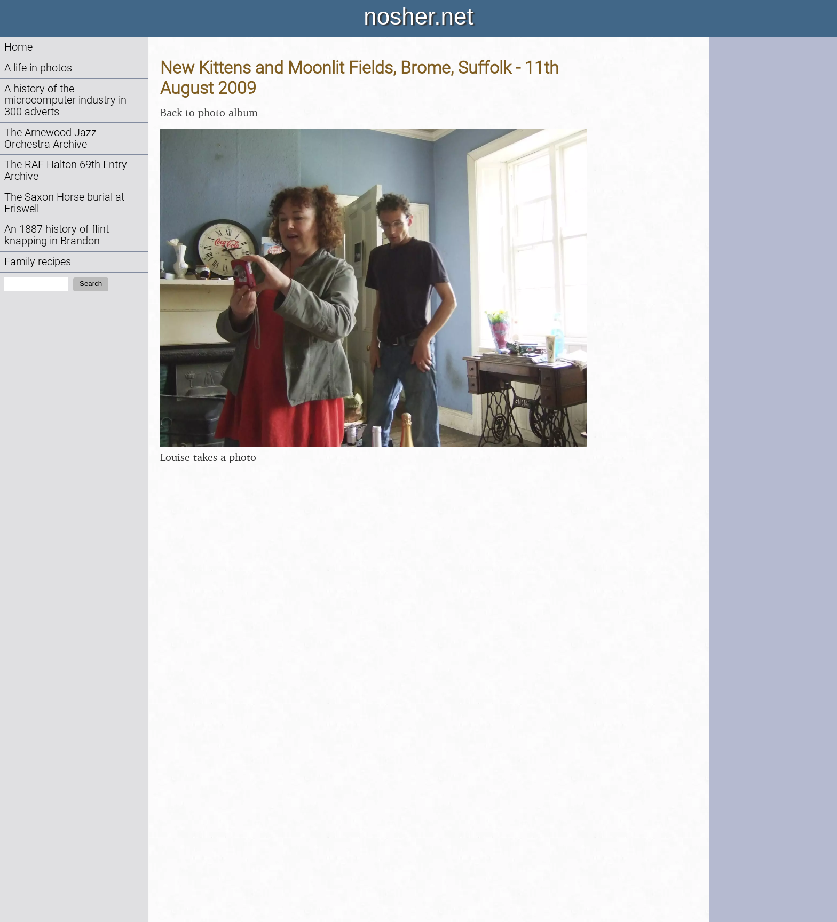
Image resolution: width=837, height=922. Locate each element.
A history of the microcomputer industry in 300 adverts (65, 100)
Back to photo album (209, 112)
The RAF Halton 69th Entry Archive (65, 170)
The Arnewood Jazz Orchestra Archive (50, 138)
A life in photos (38, 68)
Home (18, 47)
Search (91, 284)
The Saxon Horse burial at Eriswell (64, 203)
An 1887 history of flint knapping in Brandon (56, 235)
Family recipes (37, 262)
